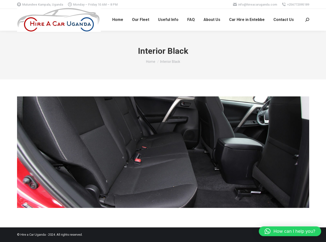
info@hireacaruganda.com (255, 4)
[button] (290, 231)
